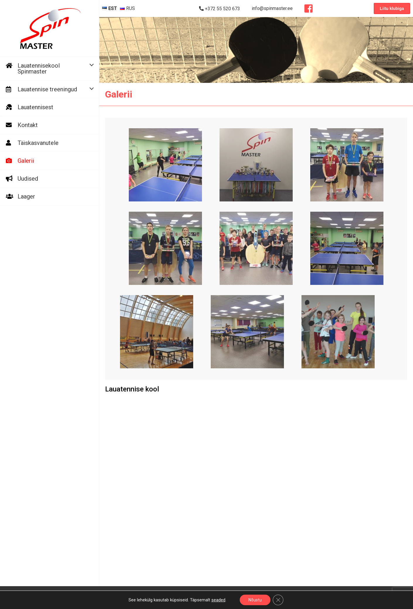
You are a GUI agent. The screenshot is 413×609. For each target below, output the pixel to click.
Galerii (26, 160)
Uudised (28, 178)
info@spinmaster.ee (272, 8)
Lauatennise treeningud (47, 89)
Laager (26, 196)
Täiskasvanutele (38, 142)
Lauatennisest (35, 107)
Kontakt (28, 125)
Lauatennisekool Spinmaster (39, 68)
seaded (218, 600)
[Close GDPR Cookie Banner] (278, 600)
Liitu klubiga (392, 8)
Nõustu (255, 600)
